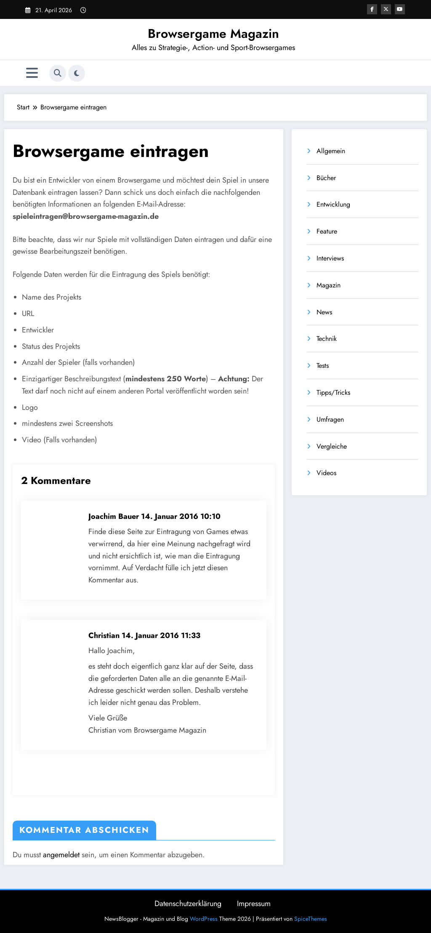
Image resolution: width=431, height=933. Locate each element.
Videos (326, 473)
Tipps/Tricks (333, 392)
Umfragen (330, 419)
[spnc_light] (76, 73)
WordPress (204, 918)
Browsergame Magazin (213, 33)
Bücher (326, 178)
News (324, 312)
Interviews (330, 258)
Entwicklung (333, 204)
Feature (327, 231)
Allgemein (331, 151)
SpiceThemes (310, 918)
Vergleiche (332, 446)
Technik (327, 338)
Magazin (329, 285)
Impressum (254, 903)
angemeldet (61, 854)
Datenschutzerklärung (187, 903)
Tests (323, 365)
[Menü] (32, 73)
